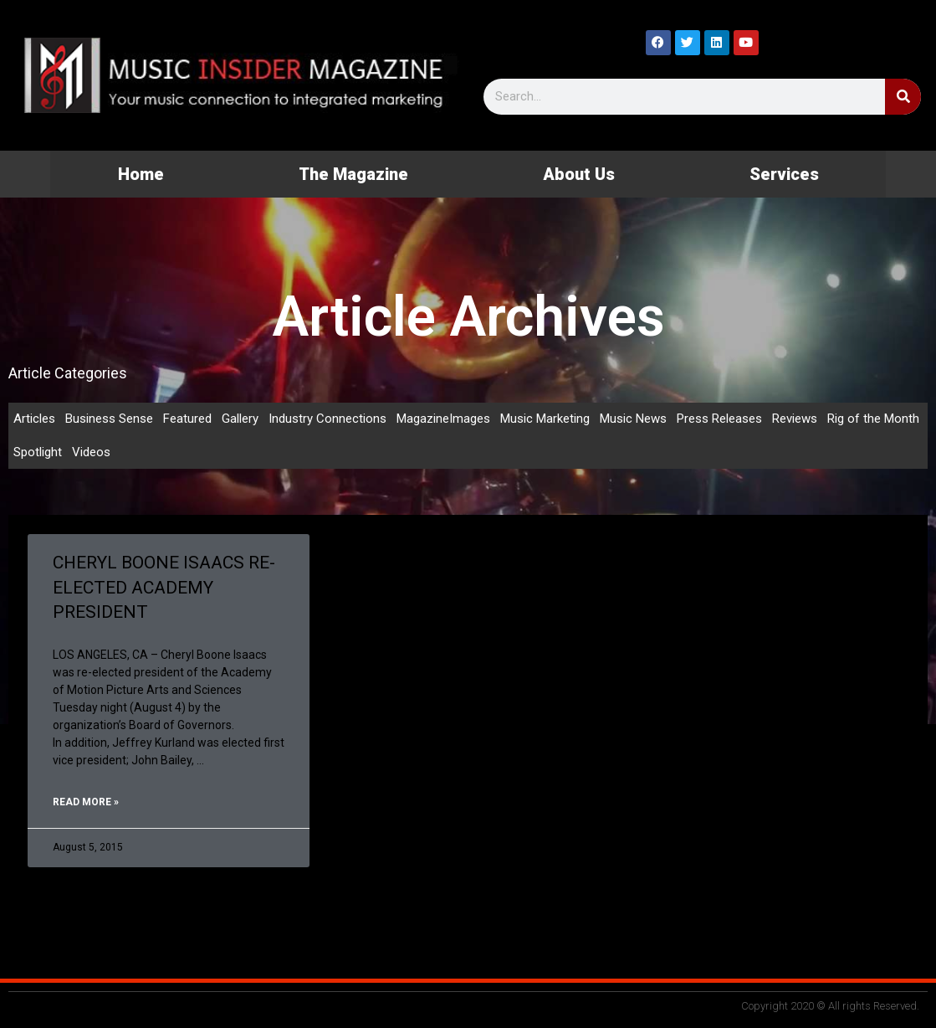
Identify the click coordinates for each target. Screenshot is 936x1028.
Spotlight (37, 452)
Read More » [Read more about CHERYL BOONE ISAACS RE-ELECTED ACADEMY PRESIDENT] (86, 802)
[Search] (903, 97)
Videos (91, 452)
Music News (633, 418)
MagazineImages (443, 418)
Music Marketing (545, 418)
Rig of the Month (873, 418)
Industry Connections (327, 418)
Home (141, 174)
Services (784, 174)
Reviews (794, 418)
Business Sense (109, 418)
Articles (34, 418)
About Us (579, 174)
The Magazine (353, 174)
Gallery (240, 418)
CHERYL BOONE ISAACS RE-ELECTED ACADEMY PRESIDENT (164, 587)
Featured (187, 418)
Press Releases (719, 418)
